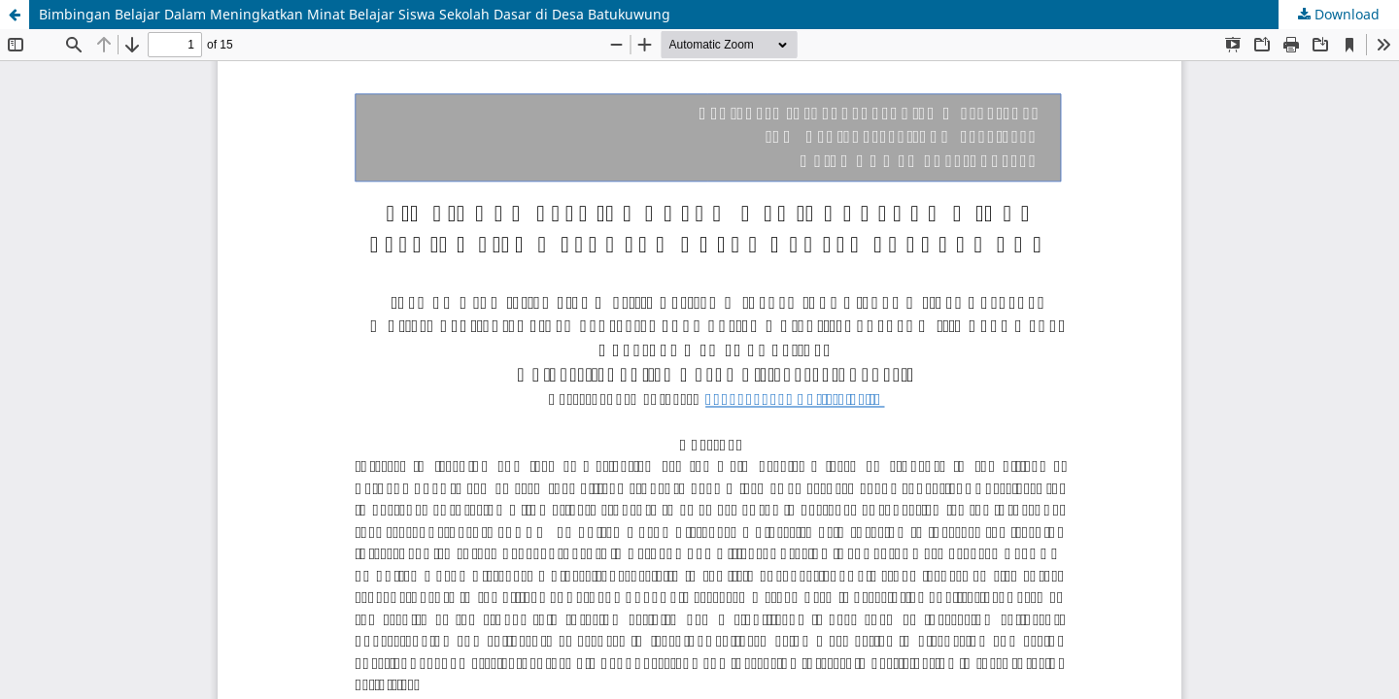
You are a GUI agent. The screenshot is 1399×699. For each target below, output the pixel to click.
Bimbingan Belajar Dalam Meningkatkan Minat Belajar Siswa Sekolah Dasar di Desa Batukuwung (354, 14)
